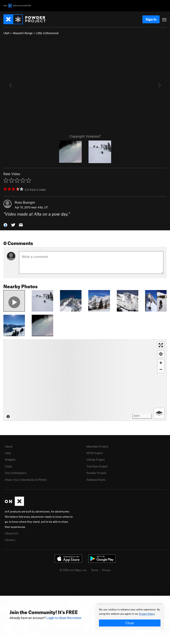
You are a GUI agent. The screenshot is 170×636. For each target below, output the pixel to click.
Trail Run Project (97, 466)
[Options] (159, 413)
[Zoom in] (161, 363)
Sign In (151, 19)
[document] (129, 616)
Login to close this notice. (64, 618)
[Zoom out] (161, 369)
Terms (94, 570)
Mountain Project (97, 446)
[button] (5, 224)
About (8, 446)
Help (8, 453)
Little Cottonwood (47, 33)
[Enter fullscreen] (161, 345)
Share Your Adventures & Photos (26, 479)
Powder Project (96, 473)
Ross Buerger (25, 202)
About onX (11, 533)
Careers (10, 540)
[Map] (85, 380)
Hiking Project (95, 459)
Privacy (106, 570)
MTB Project (94, 453)
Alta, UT (43, 207)
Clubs (8, 466)
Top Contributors (15, 473)
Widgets (10, 459)
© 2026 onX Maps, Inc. (73, 570)
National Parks (95, 479)
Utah (6, 33)
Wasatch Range (23, 33)
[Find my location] (161, 354)
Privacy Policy (147, 613)
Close (129, 623)
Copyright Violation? (85, 136)
